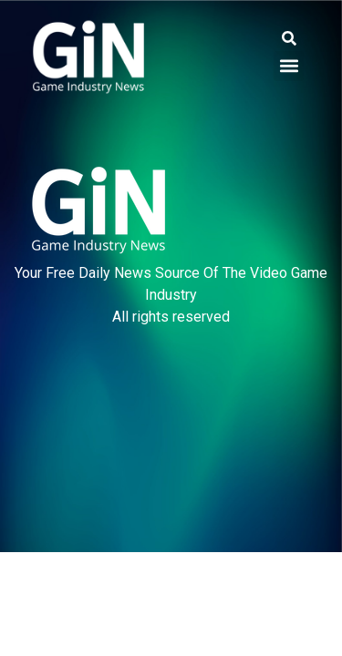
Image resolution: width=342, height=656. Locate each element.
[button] (288, 38)
